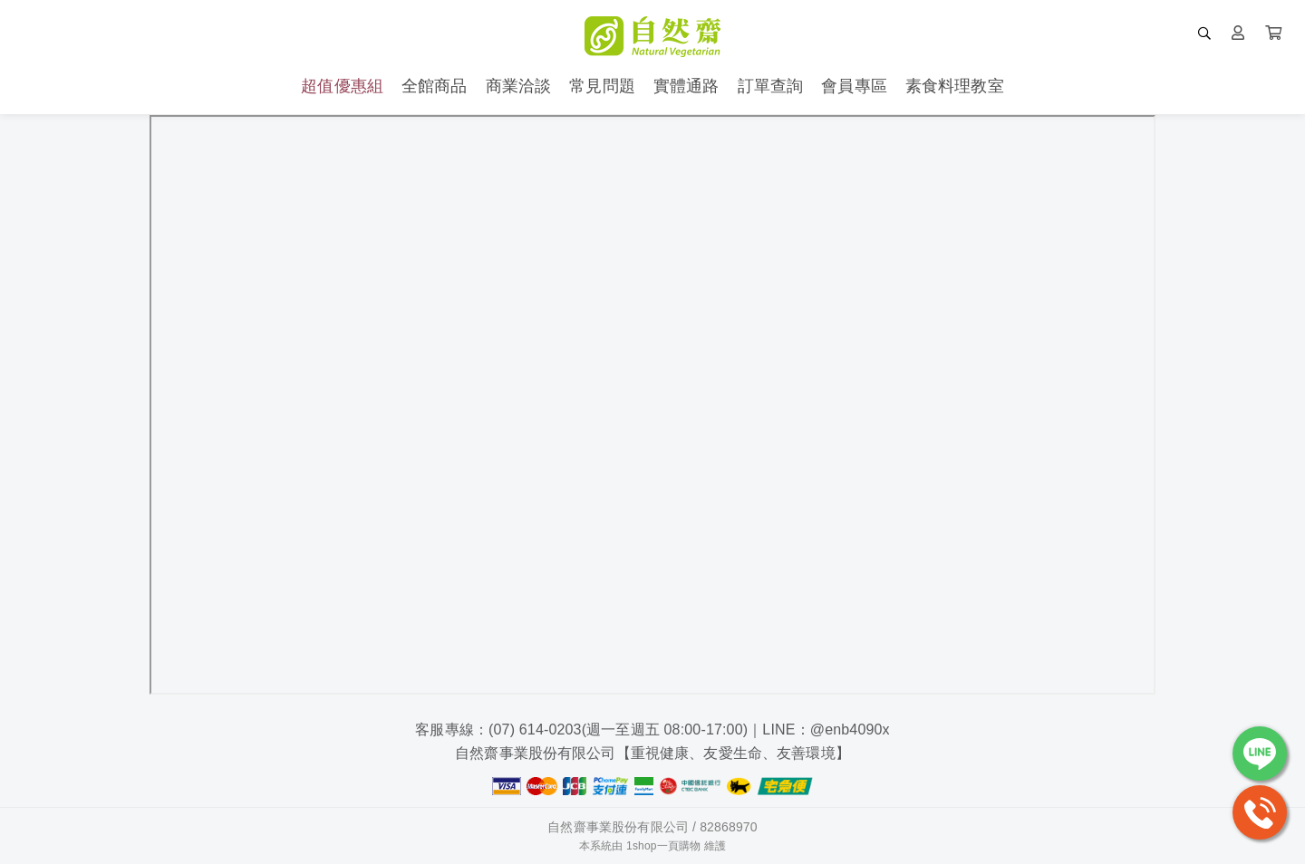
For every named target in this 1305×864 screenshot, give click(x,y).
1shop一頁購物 (663, 846)
